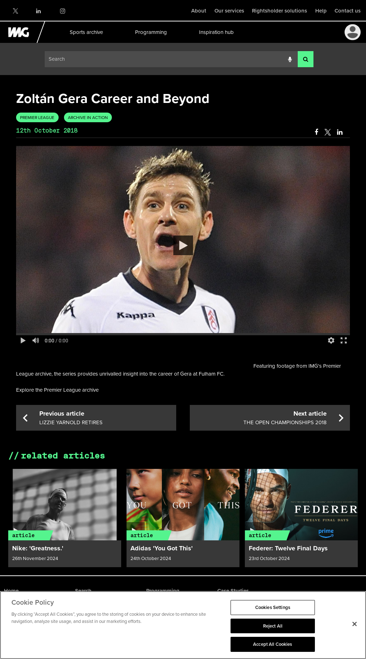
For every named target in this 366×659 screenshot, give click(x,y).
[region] (183, 625)
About (198, 11)
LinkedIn (39, 11)
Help (321, 11)
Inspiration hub (216, 32)
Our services (229, 11)
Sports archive (86, 32)
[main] (183, 325)
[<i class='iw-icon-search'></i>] (305, 59)
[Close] (354, 624)
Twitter (15, 11)
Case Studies (233, 591)
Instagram (62, 11)
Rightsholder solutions (279, 11)
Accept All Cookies (272, 644)
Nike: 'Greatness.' (37, 548)
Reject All (272, 626)
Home (11, 591)
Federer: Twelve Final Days (288, 548)
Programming (151, 32)
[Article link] (64, 504)
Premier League (37, 117)
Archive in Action (88, 117)
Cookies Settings (272, 607)
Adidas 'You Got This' (161, 548)
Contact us (348, 11)
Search (83, 591)
